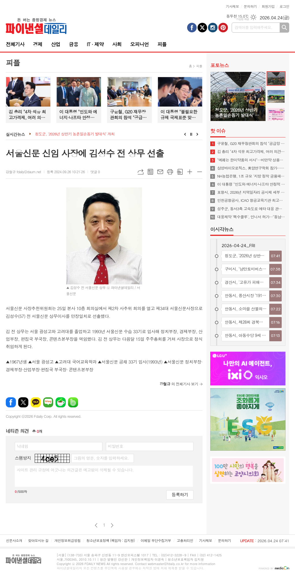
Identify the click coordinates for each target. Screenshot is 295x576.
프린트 (170, 172)
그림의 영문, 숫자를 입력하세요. (101, 458)
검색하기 (284, 28)
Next (197, 134)
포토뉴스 (219, 65)
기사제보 (232, 6)
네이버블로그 (48, 402)
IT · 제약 (95, 44)
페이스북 (11, 402)
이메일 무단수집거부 (156, 540)
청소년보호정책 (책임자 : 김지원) (110, 540)
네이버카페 (61, 402)
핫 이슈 (218, 130)
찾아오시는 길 (38, 540)
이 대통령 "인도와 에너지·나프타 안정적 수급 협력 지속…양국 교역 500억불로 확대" (251, 184)
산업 (55, 44)
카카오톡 (36, 402)
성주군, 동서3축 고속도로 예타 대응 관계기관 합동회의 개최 (251, 208)
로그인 (284, 6)
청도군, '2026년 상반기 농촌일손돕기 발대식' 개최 (75, 134)
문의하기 (250, 6)
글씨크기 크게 (190, 172)
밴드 (73, 402)
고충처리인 (185, 540)
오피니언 (139, 44)
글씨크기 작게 (199, 172)
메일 (160, 172)
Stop (191, 134)
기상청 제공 (242, 19)
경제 (37, 44)
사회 (116, 44)
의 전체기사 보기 (179, 384)
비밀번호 (115, 446)
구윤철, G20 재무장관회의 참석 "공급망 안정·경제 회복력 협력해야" (251, 143)
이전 (96, 525)
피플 (162, 44)
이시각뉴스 (221, 229)
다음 (112, 525)
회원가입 (267, 6)
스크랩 (180, 172)
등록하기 (180, 494)
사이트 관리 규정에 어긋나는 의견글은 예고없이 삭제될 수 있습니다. (75, 470)
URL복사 (140, 172)
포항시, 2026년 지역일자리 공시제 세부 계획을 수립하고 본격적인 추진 (251, 192)
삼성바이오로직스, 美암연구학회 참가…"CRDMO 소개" (251, 168)
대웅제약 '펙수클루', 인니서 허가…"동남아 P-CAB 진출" (251, 216)
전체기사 (15, 44)
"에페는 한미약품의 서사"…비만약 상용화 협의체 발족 (251, 160)
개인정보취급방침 (67, 540)
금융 (73, 44)
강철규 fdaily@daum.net (23, 171)
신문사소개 (14, 540)
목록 (150, 172)
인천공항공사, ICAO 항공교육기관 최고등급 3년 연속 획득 (251, 200)
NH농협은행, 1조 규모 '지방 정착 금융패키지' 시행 (251, 176)
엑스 (23, 402)
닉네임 (22, 446)
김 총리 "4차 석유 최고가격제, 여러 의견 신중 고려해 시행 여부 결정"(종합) (251, 151)
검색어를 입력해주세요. (253, 27)
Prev (185, 134)
